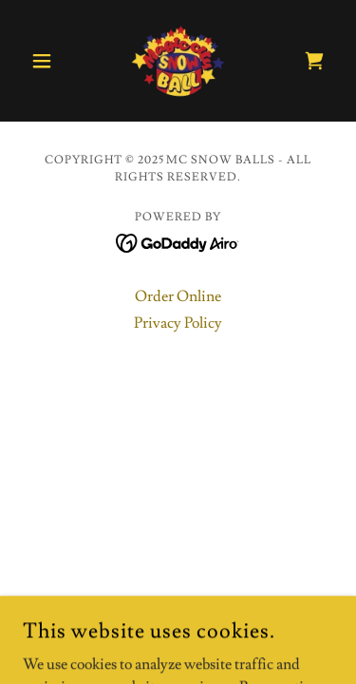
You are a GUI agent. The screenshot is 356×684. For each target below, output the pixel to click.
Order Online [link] (178, 296)
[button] (46, 61)
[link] (178, 61)
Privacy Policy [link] (178, 323)
